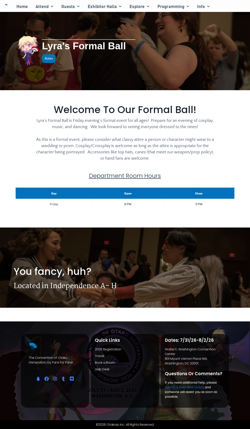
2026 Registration (108, 349)
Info (203, 6)
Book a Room (105, 362)
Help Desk (102, 369)
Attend (45, 6)
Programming (173, 6)
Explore (139, 6)
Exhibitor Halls (105, 6)
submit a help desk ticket (184, 387)
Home (22, 6)
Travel (99, 356)
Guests (70, 6)
